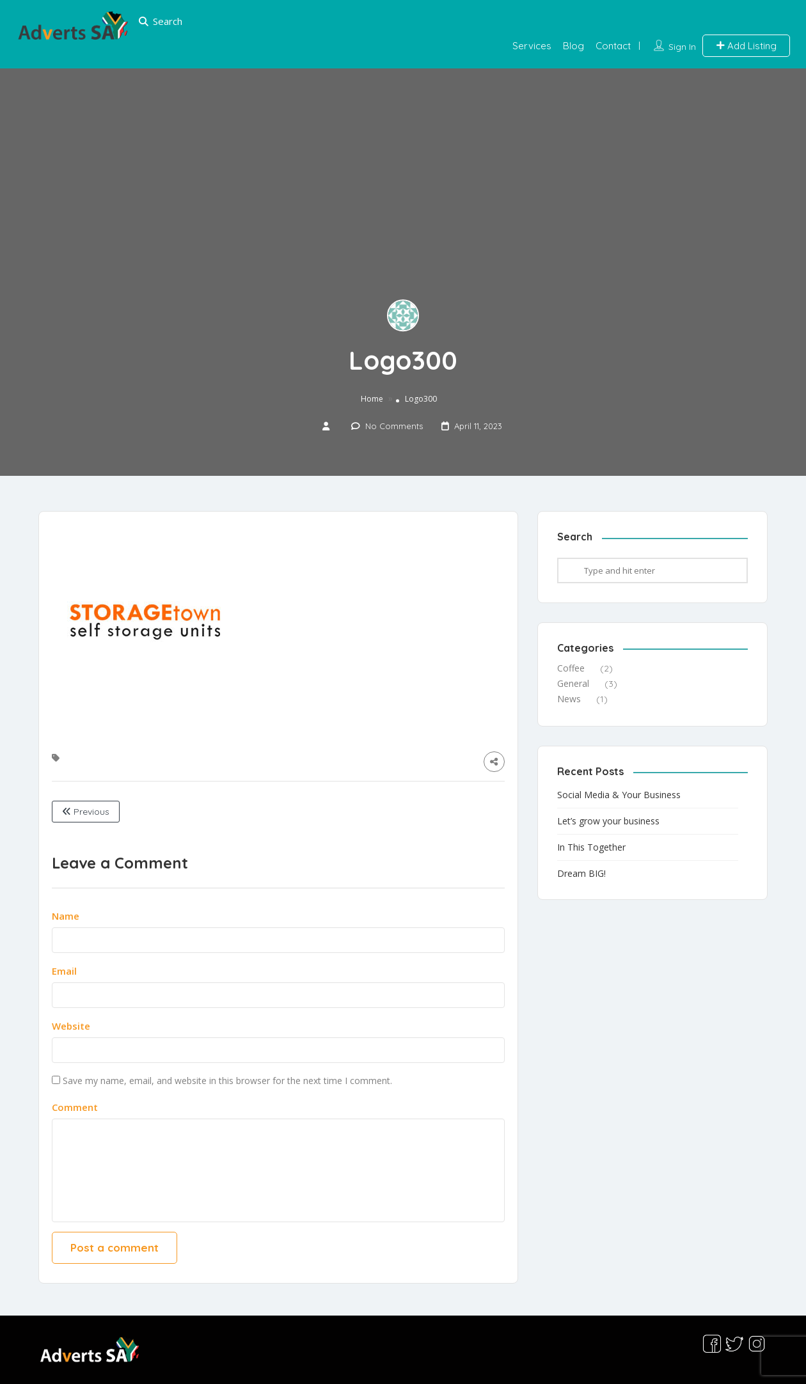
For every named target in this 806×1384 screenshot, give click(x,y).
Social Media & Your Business (619, 795)
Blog (573, 46)
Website (71, 1025)
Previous (85, 811)
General (573, 683)
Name (65, 915)
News (569, 699)
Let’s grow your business (608, 821)
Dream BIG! (581, 873)
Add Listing (746, 46)
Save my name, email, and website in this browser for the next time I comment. (227, 1080)
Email (64, 970)
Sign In (682, 46)
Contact (613, 46)
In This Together (591, 847)
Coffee (571, 668)
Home (372, 399)
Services (531, 46)
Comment (75, 1107)
